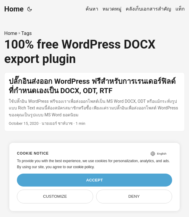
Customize (55, 196)
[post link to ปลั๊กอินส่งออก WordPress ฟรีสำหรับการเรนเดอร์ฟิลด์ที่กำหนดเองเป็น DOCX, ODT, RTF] (94, 102)
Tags (26, 33)
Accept (94, 180)
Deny (134, 196)
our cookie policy (80, 167)
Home (14, 9)
